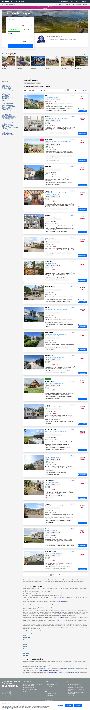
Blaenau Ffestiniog (27, 633)
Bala (57, 627)
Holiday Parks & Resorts (60, 4)
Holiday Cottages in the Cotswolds (9, 116)
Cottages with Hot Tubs (6, 87)
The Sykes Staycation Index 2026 (74, 684)
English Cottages (5, 128)
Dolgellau (25, 639)
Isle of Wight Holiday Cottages (8, 122)
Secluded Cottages (5, 96)
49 (75, 90)
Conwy (24, 635)
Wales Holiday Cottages (6, 130)
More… (3, 100)
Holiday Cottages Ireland (7, 132)
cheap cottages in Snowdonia (55, 672)
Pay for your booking (50, 695)
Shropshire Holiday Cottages (7, 113)
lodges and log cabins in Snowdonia (69, 668)
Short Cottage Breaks (6, 98)
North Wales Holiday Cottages (8, 134)
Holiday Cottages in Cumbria (7, 118)
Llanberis (25, 644)
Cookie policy (49, 687)
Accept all (78, 705)
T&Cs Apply (45, 8)
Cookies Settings (60, 705)
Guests (9, 22)
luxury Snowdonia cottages (40, 666)
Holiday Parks (4, 85)
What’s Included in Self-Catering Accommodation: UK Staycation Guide (75, 687)
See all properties (84, 54)
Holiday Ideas (78, 4)
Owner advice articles (50, 697)
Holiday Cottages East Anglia (7, 123)
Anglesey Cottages (5, 126)
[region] (45, 705)
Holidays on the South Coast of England (10, 127)
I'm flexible (26, 29)
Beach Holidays (5, 84)
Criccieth (35, 625)
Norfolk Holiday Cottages (7, 124)
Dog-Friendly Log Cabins (7, 89)
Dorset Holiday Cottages (7, 119)
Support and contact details (51, 684)
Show (41, 90)
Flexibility (23, 39)
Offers (73, 4)
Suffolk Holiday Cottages (7, 133)
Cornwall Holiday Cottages (7, 111)
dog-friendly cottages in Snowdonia (70, 665)
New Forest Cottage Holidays (8, 125)
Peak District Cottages (6, 109)
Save (73, 95)
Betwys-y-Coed (60, 617)
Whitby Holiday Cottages (7, 115)
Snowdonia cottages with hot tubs (47, 670)
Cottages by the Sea (6, 86)
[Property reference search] (16, 4)
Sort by (26, 90)
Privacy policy (49, 686)
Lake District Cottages (6, 107)
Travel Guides (85, 4)
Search (20, 45)
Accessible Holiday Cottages (7, 83)
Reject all (69, 705)
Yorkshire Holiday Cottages (7, 105)
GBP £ (77, 1)
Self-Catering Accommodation (8, 97)
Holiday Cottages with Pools (7, 90)
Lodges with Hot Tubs (6, 93)
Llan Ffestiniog (26, 648)
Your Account (84, 1)
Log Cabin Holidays (6, 94)
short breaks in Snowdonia (73, 672)
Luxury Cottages (5, 95)
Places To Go (68, 4)
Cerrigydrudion (26, 637)
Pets (22, 22)
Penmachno (26, 651)
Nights (9, 39)
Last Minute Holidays (6, 91)
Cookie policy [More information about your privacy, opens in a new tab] (9, 708)
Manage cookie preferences (51, 689)
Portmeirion (25, 655)
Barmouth (72, 624)
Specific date (14, 29)
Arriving (10, 33)
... (73, 90)
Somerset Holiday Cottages (7, 120)
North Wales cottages (57, 673)
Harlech (25, 642)
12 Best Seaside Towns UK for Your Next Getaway (76, 690)
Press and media (49, 700)
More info (48, 691)
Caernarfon (63, 610)
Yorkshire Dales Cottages (7, 108)
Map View (84, 90)
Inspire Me (48, 698)
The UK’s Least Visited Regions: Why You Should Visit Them (76, 693)
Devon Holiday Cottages (7, 114)
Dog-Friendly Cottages (6, 88)
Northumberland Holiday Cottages (8, 106)
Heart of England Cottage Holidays (9, 117)
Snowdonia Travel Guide (62, 601)
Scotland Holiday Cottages (7, 129)
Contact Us (72, 1)
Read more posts (71, 695)
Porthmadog (26, 653)
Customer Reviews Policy (51, 693)
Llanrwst (25, 646)
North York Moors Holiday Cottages (9, 110)
